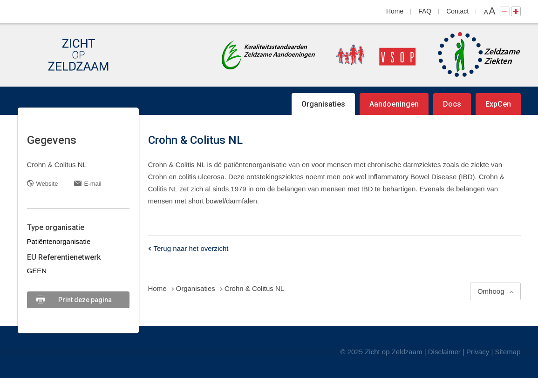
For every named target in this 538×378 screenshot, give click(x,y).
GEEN (37, 271)
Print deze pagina (85, 300)
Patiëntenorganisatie (59, 241)
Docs (452, 104)
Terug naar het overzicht (191, 248)
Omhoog (490, 291)
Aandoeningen (394, 104)
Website (47, 183)
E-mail (93, 183)
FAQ (424, 11)
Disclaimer (444, 352)
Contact (457, 11)
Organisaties (323, 104)
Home (394, 11)
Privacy (477, 352)
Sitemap (507, 352)
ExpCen (498, 104)
